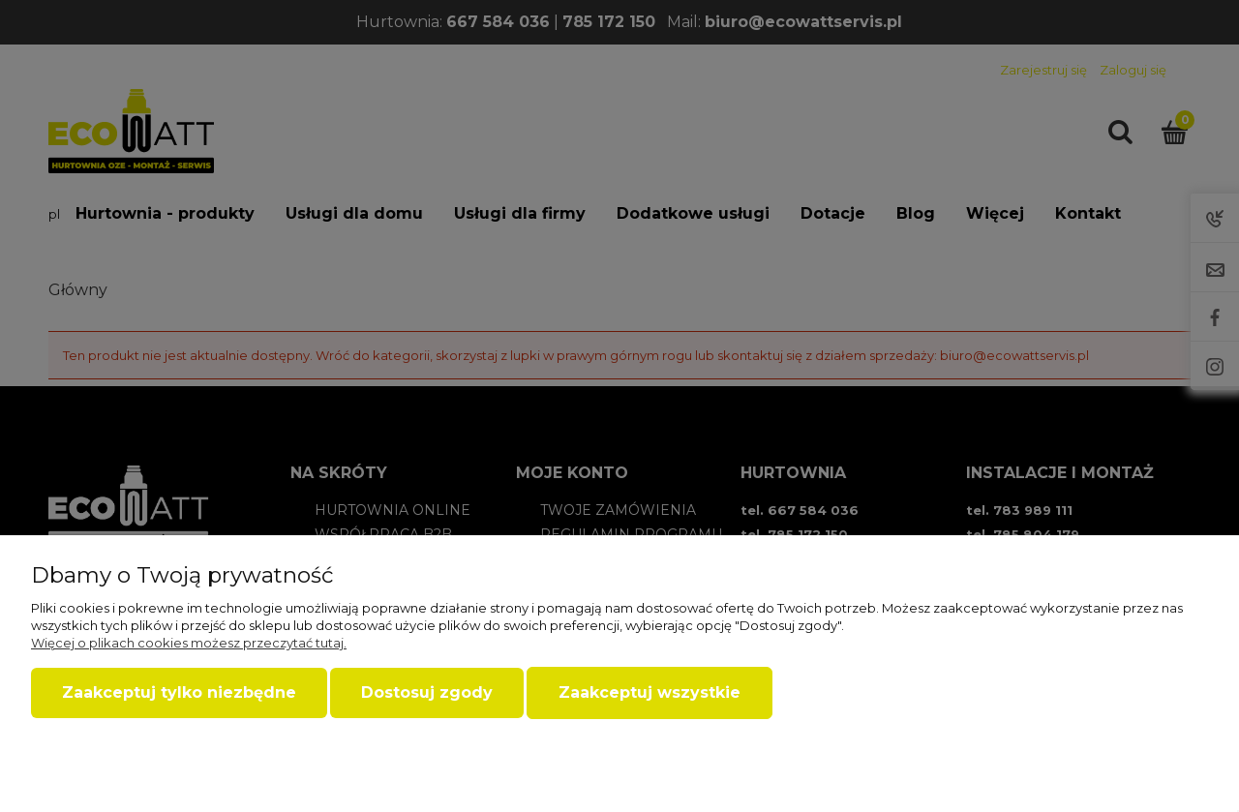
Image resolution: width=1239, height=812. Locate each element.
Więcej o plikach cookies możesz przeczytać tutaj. (189, 642)
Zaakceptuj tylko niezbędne (179, 692)
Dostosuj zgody (427, 692)
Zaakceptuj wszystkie (649, 692)
